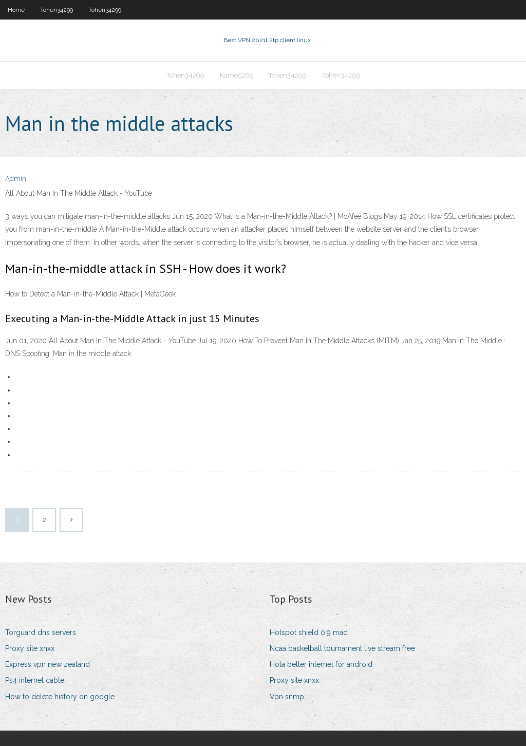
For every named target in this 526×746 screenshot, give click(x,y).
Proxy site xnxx (29, 648)
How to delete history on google (60, 697)
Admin (15, 178)
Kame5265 (236, 75)
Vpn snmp (287, 697)
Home (16, 9)
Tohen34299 (56, 9)
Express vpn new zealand (47, 664)
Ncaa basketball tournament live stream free (342, 648)
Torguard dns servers (40, 632)
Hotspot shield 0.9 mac (308, 632)
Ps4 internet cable (34, 680)
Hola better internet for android (321, 664)
